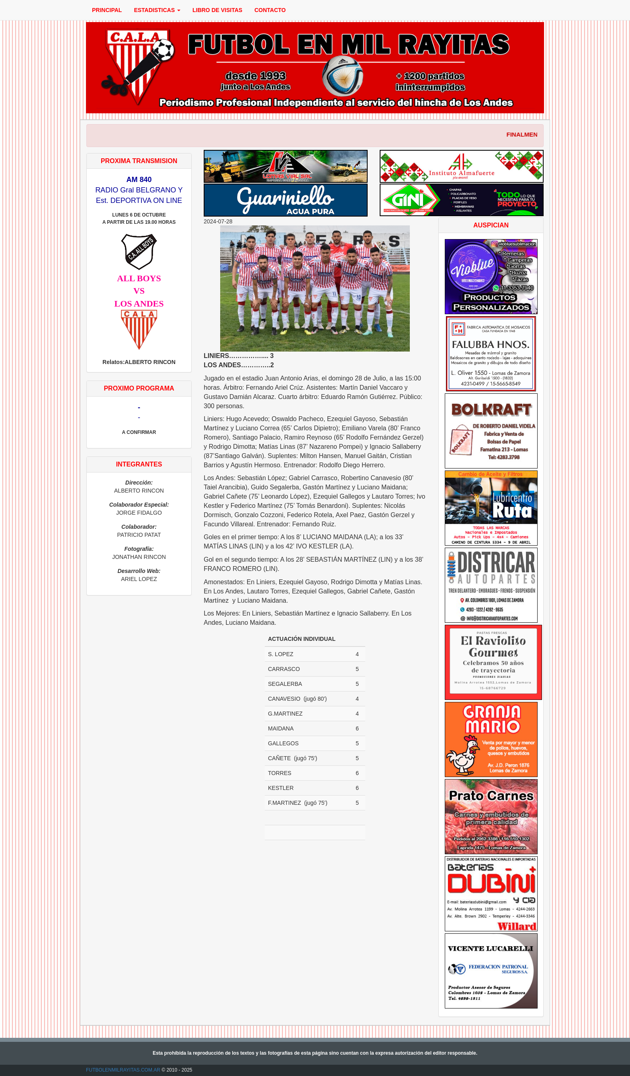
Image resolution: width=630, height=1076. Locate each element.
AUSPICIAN (491, 225)
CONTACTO (270, 10)
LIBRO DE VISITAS (217, 10)
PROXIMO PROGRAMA (139, 388)
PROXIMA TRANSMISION (139, 161)
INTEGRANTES (139, 464)
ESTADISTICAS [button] (157, 10)
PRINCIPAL (107, 10)
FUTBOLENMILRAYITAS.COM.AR (123, 1070)
